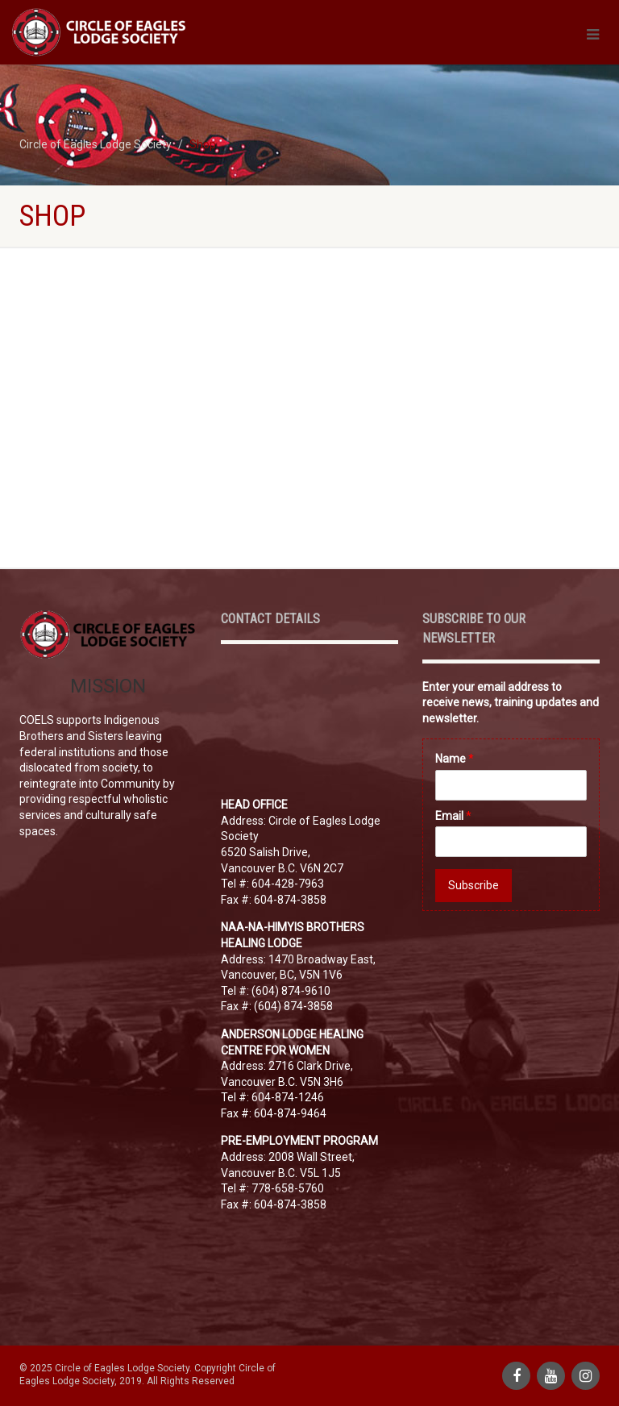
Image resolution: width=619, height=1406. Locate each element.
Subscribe (473, 885)
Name (454, 758)
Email (453, 815)
